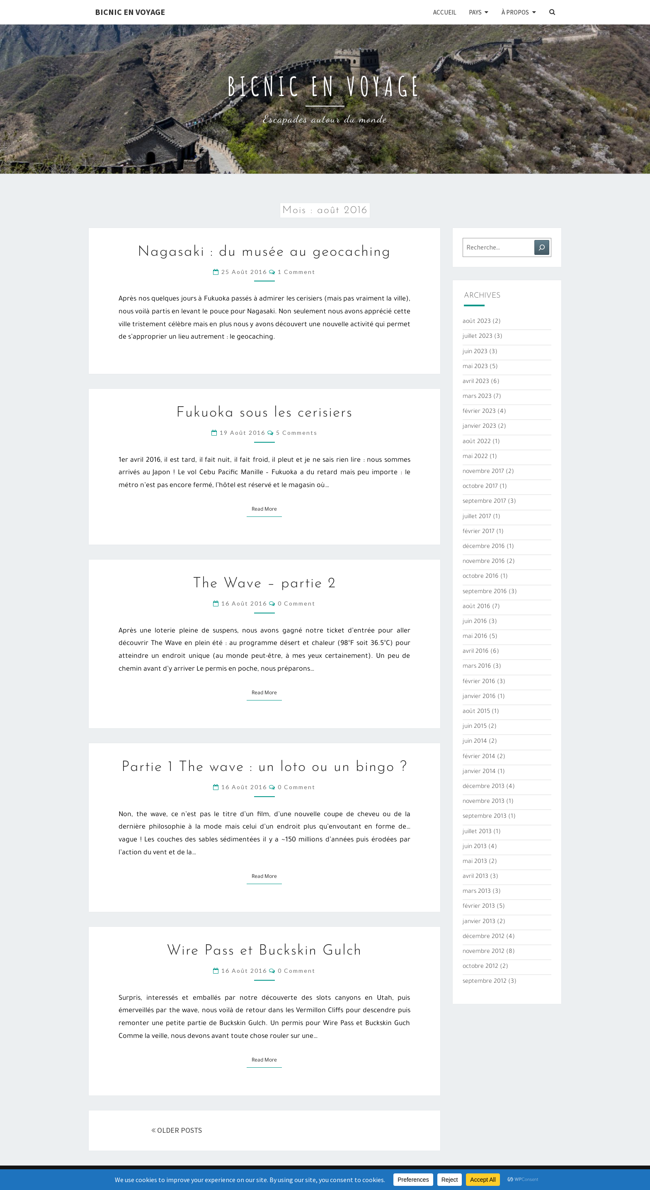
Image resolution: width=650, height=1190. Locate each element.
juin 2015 (475, 727)
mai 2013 (475, 862)
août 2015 (476, 712)
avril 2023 (476, 382)
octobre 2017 (480, 487)
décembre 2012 (483, 937)
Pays (475, 12)
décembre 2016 (484, 547)
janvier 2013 (479, 922)
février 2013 (479, 907)
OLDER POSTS (176, 1130)
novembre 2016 (484, 562)
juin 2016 (475, 622)
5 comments (297, 432)
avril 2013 (475, 877)
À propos (515, 12)
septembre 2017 (484, 502)
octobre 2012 (480, 967)
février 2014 (479, 757)
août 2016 (476, 607)
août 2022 (477, 442)
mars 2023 (477, 397)
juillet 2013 (477, 832)
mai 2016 (475, 637)
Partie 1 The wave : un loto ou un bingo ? (264, 767)
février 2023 (479, 412)
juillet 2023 (477, 337)
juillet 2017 (477, 517)
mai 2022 (475, 457)
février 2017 (479, 532)
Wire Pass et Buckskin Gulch (264, 951)
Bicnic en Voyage (130, 12)
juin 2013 (475, 847)
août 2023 (477, 322)
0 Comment (296, 603)
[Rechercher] (541, 247)
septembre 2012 (485, 982)
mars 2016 (477, 667)
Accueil (444, 12)
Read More (267, 509)
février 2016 (479, 682)
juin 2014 (475, 742)
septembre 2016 (485, 592)
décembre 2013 (483, 787)
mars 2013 (477, 892)
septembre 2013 (485, 817)
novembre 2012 (483, 952)
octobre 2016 (481, 577)
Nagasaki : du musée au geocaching (264, 252)
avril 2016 (476, 652)
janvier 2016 (479, 697)
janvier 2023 (479, 427)
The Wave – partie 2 (264, 584)
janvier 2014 (479, 772)
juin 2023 (475, 352)
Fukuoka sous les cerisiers (264, 413)
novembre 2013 (483, 802)
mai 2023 (475, 367)
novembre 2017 (483, 472)
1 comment (296, 271)
